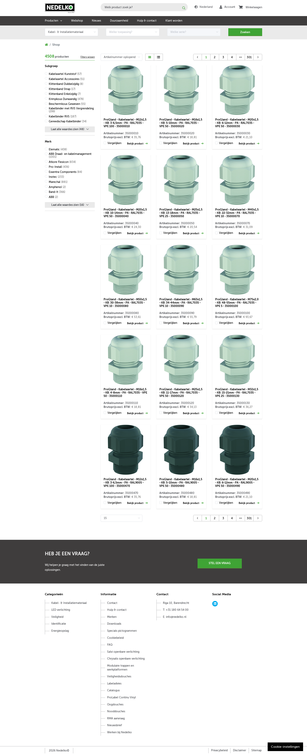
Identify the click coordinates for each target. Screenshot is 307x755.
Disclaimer (239, 750)
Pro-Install (59, 166)
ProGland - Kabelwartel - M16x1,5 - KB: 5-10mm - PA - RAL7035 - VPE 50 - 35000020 (180, 123)
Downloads (114, 623)
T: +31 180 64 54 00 (176, 609)
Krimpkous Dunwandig (66, 99)
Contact (112, 603)
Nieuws (96, 20)
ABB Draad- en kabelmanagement (70, 155)
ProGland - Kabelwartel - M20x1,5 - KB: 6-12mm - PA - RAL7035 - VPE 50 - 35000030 (236, 123)
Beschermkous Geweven (67, 104)
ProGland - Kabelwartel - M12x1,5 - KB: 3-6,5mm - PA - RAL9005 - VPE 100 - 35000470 (125, 482)
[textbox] (144, 7)
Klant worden (173, 20)
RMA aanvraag (116, 718)
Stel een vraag (220, 563)
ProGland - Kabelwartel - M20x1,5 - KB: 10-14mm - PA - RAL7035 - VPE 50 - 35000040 (125, 213)
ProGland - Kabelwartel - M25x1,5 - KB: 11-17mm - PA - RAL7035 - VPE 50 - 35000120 (180, 392)
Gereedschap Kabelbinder (68, 121)
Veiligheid (57, 616)
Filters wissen (87, 57)
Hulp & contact (146, 20)
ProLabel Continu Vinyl (121, 697)
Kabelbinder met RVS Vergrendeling (71, 110)
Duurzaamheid (119, 20)
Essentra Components (65, 172)
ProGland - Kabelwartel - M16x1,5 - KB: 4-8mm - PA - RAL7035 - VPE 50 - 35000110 (125, 392)
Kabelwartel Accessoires (67, 79)
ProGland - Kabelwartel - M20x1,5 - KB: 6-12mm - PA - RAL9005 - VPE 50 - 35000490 (236, 482)
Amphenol (57, 187)
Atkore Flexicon (62, 162)
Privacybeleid (219, 750)
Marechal (58, 182)
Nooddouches (116, 711)
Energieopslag (60, 630)
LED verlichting (60, 609)
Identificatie (58, 623)
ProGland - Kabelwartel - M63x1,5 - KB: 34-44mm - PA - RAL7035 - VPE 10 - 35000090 (180, 303)
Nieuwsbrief (114, 725)
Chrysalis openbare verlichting (126, 658)
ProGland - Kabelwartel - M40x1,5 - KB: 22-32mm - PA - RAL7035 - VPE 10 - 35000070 (237, 213)
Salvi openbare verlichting (123, 651)
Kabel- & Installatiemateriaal (69, 603)
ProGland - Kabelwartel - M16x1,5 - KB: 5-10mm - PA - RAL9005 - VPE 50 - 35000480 (180, 482)
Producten (51, 20)
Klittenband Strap (62, 89)
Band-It (57, 192)
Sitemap (256, 750)
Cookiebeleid (115, 637)
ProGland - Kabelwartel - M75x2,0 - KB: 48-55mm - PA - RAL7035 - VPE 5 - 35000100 (237, 303)
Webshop (77, 20)
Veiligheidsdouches (119, 676)
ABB (53, 197)
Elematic (58, 149)
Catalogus (113, 690)
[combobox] (144, 7)
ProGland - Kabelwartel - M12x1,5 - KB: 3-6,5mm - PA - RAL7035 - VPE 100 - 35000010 (125, 123)
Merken (111, 616)
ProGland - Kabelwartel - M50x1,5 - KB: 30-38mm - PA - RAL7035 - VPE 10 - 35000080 (125, 303)
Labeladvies (114, 683)
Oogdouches (115, 704)
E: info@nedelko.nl (174, 616)
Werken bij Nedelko (119, 732)
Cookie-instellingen (285, 747)
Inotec (56, 176)
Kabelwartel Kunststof (65, 74)
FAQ (110, 644)
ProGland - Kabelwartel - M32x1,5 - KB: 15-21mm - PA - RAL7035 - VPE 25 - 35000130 (236, 392)
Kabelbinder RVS (62, 116)
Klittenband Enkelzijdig (65, 94)
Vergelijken (114, 143)
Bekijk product (137, 143)
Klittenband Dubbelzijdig (66, 84)
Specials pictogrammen (122, 630)
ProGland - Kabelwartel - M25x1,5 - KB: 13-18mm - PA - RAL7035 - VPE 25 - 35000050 (180, 213)
